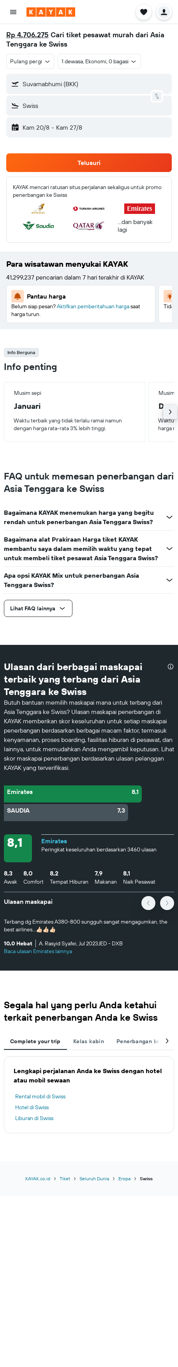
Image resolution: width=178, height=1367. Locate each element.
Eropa (124, 1178)
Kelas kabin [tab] (88, 1041)
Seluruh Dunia (94, 1178)
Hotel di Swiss (32, 1107)
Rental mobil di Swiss (40, 1096)
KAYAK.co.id (37, 1178)
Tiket (65, 1178)
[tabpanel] (89, 1095)
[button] (13, 12)
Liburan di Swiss (34, 1118)
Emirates (54, 841)
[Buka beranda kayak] (50, 12)
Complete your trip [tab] (35, 1041)
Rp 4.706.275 (27, 34)
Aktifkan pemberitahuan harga (93, 306)
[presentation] (170, 666)
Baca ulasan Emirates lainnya (38, 951)
